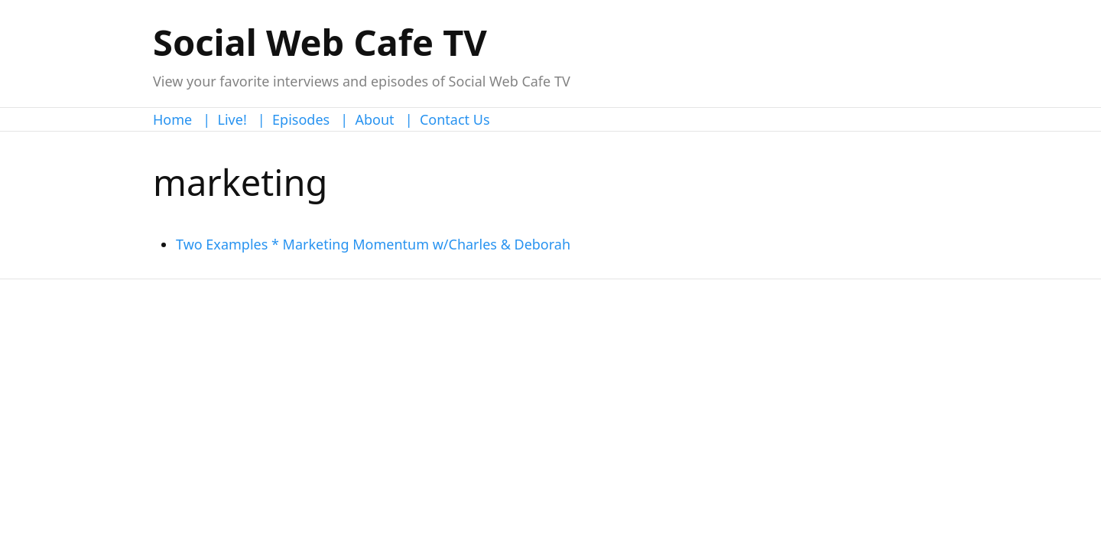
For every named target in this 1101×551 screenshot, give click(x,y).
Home (172, 119)
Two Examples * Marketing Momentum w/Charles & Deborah (373, 244)
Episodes (301, 119)
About (375, 119)
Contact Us (455, 119)
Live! (232, 119)
